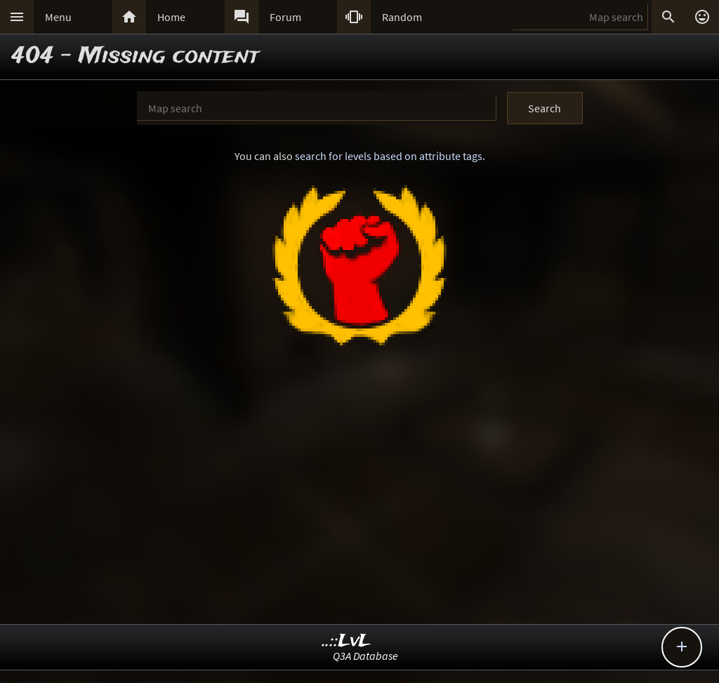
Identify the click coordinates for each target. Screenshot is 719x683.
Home (171, 17)
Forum (285, 17)
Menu (58, 17)
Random (402, 17)
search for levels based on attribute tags (388, 156)
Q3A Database (365, 656)
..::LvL (346, 641)
